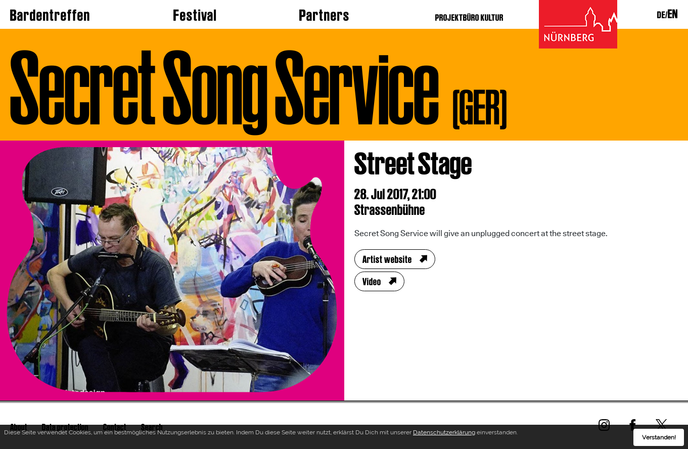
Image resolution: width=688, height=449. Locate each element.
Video (371, 282)
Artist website (387, 259)
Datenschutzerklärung (444, 433)
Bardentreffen (50, 15)
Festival (195, 15)
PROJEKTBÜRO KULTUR (469, 17)
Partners (324, 15)
